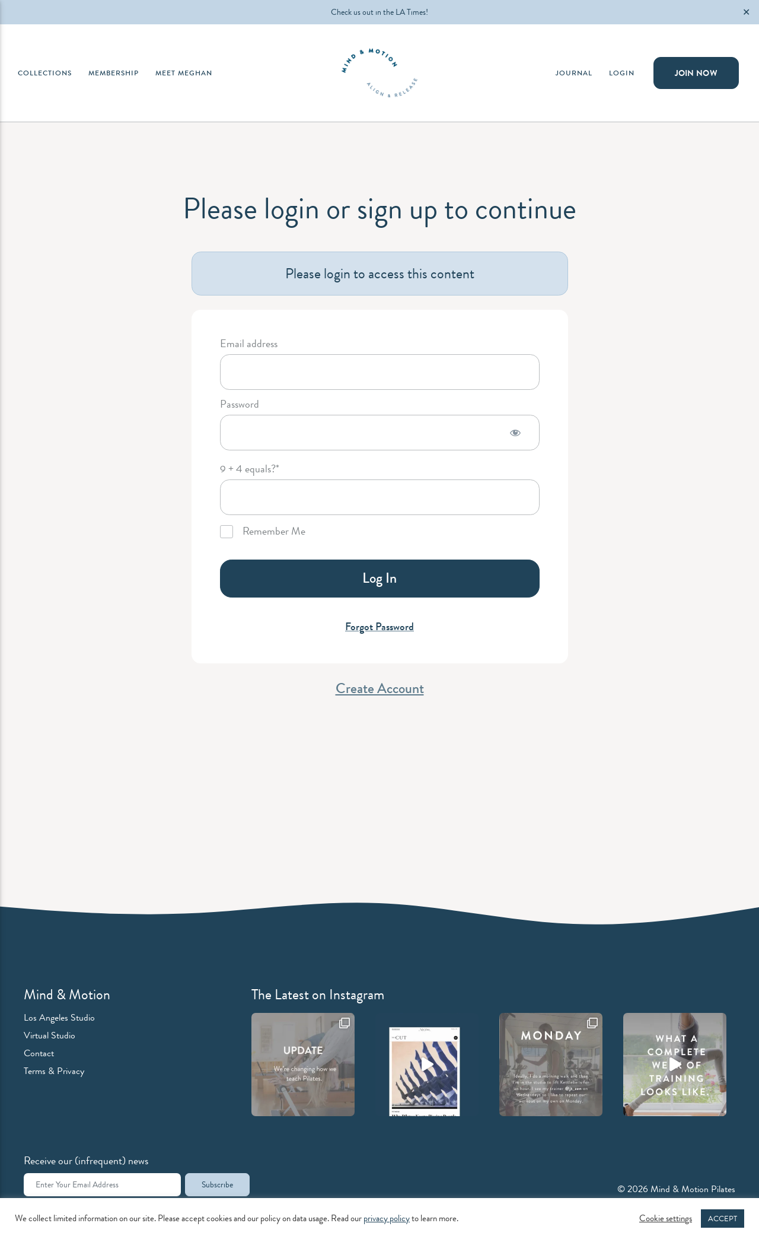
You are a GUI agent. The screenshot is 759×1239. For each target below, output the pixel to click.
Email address (249, 344)
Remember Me (262, 531)
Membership (113, 73)
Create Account (380, 688)
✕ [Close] (746, 12)
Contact (39, 1053)
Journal (574, 73)
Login (621, 73)
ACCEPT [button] (722, 1218)
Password (239, 405)
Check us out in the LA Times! (379, 12)
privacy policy (386, 1218)
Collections (45, 73)
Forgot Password (379, 626)
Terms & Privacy (54, 1071)
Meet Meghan (183, 73)
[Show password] (515, 432)
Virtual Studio (49, 1035)
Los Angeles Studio (59, 1017)
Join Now (696, 73)
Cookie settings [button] (665, 1218)
